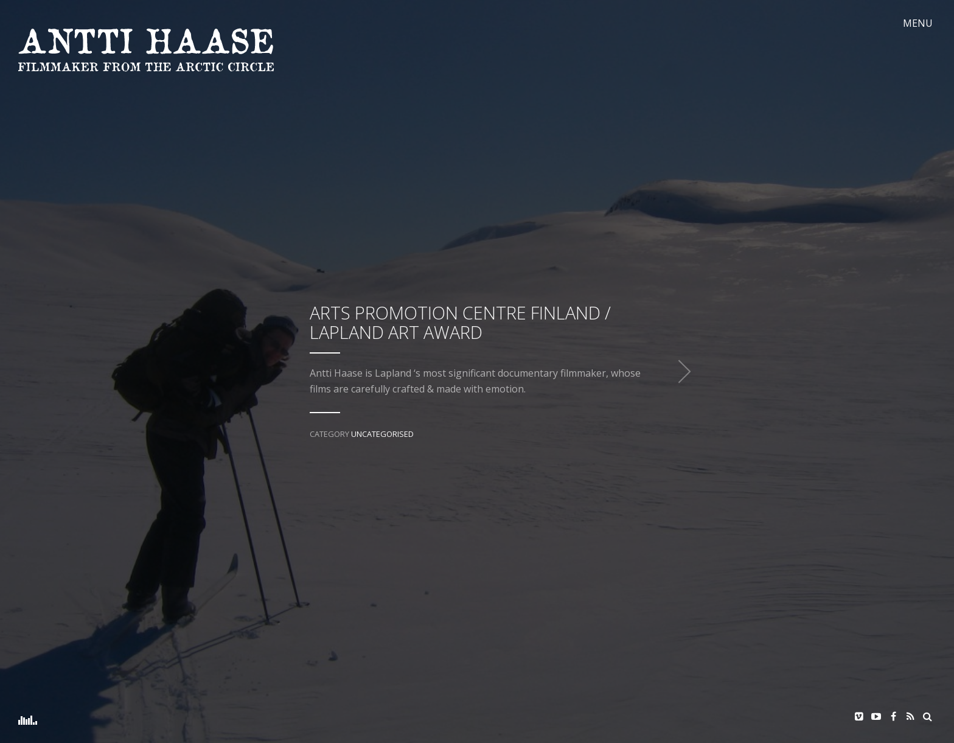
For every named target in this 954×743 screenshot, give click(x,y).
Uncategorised (382, 433)
